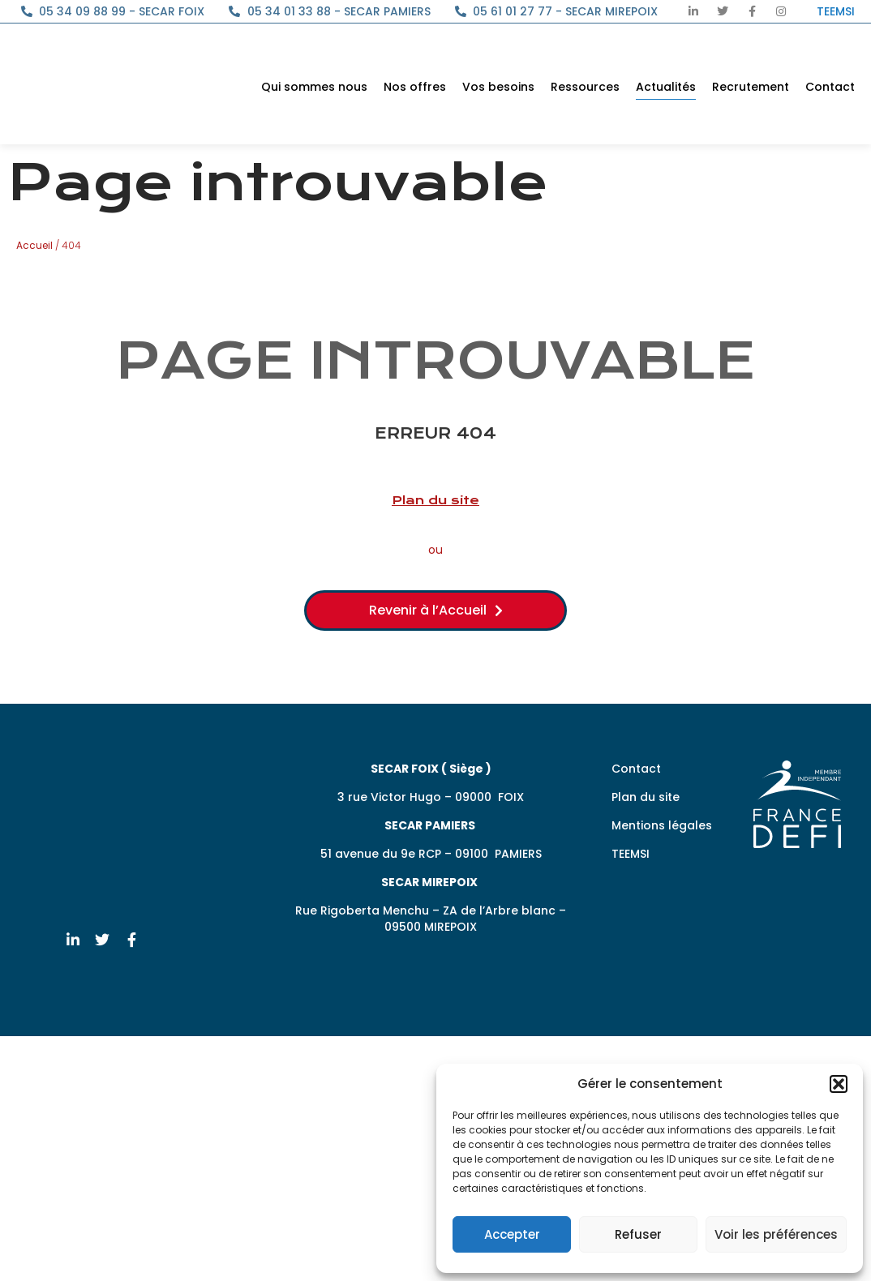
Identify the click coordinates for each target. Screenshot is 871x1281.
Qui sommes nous (314, 87)
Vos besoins (498, 87)
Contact (830, 87)
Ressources (585, 87)
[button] (838, 1084)
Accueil (34, 245)
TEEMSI (630, 854)
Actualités (666, 87)
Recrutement (750, 87)
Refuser (638, 1234)
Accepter (512, 1234)
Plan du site (435, 500)
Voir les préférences (776, 1234)
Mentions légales (661, 825)
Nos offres (415, 87)
